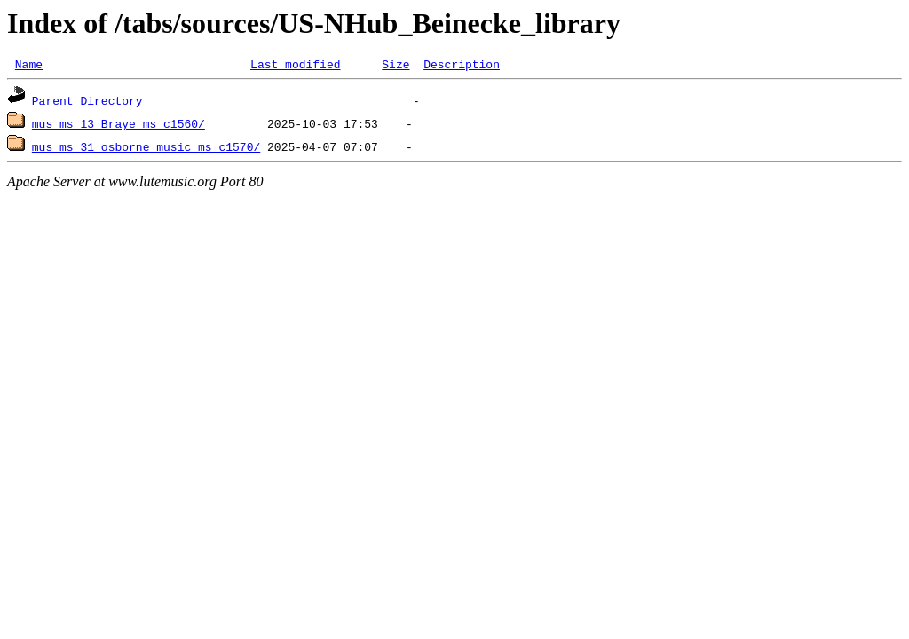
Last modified (295, 67)
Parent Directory (87, 103)
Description (461, 67)
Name (29, 67)
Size (395, 67)
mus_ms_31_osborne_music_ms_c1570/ (146, 149)
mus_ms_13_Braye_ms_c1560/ (118, 126)
